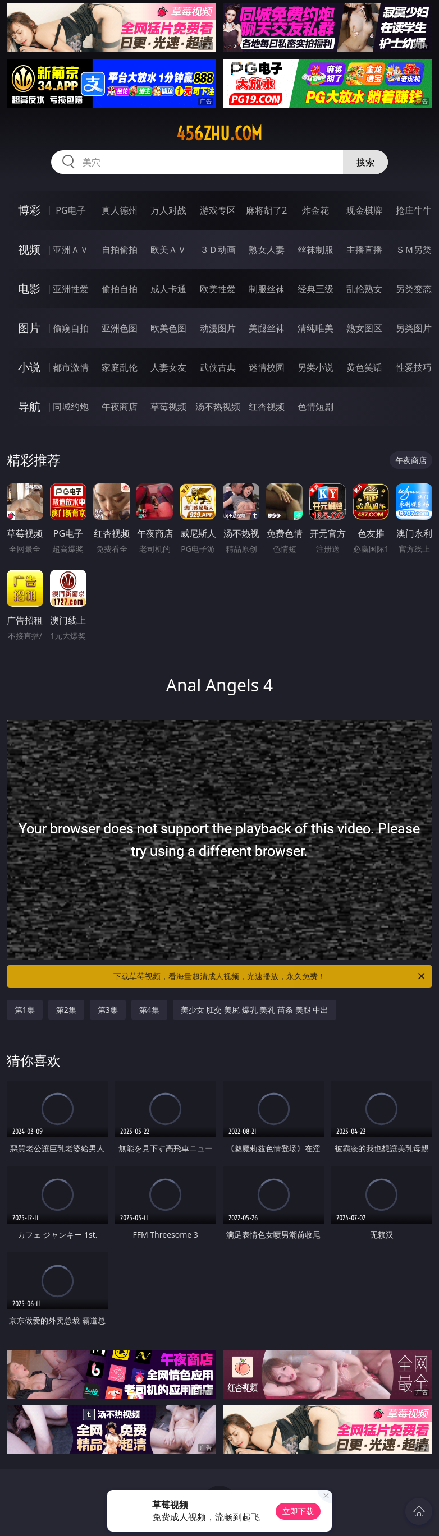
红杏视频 (267, 406)
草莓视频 (168, 406)
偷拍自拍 (120, 289)
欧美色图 (168, 328)
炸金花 (315, 210)
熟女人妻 (267, 249)
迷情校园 (267, 367)
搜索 (365, 162)
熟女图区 (364, 328)
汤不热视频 (217, 406)
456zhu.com (219, 133)
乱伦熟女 (364, 289)
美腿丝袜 (267, 328)
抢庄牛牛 (414, 210)
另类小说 (315, 367)
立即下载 (298, 1511)
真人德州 (120, 210)
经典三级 (315, 289)
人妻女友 (168, 367)
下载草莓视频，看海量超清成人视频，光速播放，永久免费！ (270, 976)
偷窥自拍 (71, 328)
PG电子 (70, 210)
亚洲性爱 (71, 289)
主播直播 (364, 249)
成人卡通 (168, 289)
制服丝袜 (267, 289)
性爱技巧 (414, 367)
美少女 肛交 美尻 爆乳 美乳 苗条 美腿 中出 (254, 1009)
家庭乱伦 (120, 367)
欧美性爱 (218, 289)
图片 (29, 327)
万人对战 (168, 210)
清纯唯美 (315, 328)
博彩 (29, 210)
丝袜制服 (315, 249)
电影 (29, 288)
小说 (29, 367)
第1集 (25, 1009)
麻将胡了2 (266, 210)
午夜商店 (120, 406)
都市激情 (71, 367)
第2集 (66, 1009)
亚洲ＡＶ (71, 249)
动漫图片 (218, 328)
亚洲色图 (120, 328)
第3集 (108, 1009)
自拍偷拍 (120, 249)
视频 (29, 249)
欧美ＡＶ (168, 249)
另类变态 (414, 289)
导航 (29, 406)
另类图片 (414, 328)
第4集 (149, 1009)
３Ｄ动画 (218, 249)
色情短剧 (315, 406)
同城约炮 (71, 406)
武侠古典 (218, 367)
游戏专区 (218, 210)
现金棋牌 (364, 210)
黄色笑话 (364, 367)
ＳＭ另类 (414, 249)
